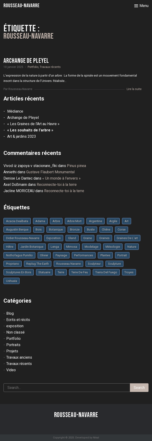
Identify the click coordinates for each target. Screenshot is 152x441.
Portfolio (33, 67)
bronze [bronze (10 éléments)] (74, 229)
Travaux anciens (19, 357)
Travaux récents (50, 67)
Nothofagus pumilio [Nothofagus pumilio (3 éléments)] (19, 255)
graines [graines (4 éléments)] (104, 238)
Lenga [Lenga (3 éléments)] (55, 246)
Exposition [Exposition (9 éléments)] (53, 238)
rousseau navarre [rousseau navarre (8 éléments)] (68, 263)
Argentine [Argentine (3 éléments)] (95, 221)
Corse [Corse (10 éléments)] (122, 229)
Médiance (15, 111)
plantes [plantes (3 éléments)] (105, 255)
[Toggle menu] (141, 6)
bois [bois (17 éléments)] (39, 229)
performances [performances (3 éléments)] (83, 255)
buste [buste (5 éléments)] (91, 229)
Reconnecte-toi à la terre (57, 184)
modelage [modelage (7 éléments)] (91, 246)
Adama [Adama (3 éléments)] (40, 221)
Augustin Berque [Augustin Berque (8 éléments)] (17, 229)
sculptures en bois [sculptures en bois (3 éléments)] (18, 272)
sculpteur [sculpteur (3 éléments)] (94, 263)
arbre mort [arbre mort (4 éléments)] (74, 221)
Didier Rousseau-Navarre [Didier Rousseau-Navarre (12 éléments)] (22, 238)
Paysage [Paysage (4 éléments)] (61, 255)
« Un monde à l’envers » (61, 178)
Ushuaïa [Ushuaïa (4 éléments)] (11, 281)
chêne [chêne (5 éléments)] (106, 229)
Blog (10, 313)
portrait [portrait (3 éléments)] (122, 255)
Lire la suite (134, 89)
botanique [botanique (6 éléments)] (56, 229)
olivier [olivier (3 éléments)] (44, 255)
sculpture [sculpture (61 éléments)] (114, 263)
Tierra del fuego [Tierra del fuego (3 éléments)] (106, 272)
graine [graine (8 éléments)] (87, 238)
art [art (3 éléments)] (127, 221)
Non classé (15, 332)
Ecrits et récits (18, 319)
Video (11, 370)
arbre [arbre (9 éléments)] (56, 221)
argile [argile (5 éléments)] (113, 221)
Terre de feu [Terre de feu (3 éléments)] (79, 272)
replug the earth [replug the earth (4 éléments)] (37, 263)
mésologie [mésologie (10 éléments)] (113, 246)
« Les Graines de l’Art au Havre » (33, 124)
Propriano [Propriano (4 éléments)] (12, 263)
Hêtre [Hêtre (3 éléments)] (9, 246)
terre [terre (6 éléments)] (61, 272)
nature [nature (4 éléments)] (131, 246)
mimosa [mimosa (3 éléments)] (71, 246)
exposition (14, 326)
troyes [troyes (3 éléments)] (128, 272)
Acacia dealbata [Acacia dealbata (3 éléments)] (17, 221)
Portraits (13, 345)
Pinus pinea (76, 166)
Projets (12, 351)
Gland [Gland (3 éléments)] (72, 238)
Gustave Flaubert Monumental (50, 172)
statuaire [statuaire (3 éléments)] (44, 272)
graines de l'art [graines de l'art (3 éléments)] (127, 238)
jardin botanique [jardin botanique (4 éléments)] (31, 246)
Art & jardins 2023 (21, 136)
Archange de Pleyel (23, 117)
